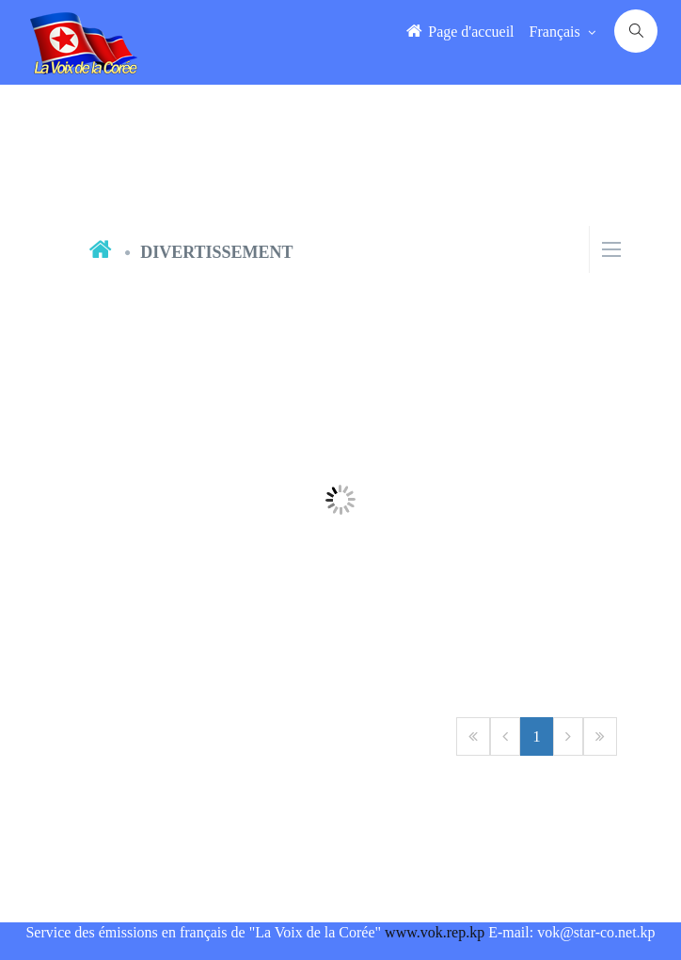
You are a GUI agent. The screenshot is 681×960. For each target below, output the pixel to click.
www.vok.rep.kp (434, 932)
